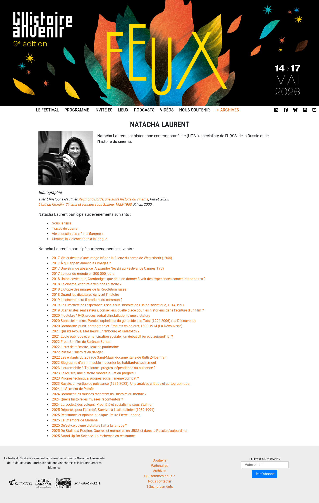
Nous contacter (159, 481)
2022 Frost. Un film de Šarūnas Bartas (81, 342)
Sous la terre (61, 223)
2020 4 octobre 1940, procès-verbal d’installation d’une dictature (101, 315)
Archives (159, 471)
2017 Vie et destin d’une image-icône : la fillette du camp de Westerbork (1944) (112, 258)
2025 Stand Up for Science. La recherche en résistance (93, 436)
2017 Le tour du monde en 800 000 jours (83, 274)
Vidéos (167, 110)
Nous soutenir (194, 110)
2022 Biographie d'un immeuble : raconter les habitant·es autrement (104, 363)
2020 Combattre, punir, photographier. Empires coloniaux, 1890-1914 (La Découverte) (117, 326)
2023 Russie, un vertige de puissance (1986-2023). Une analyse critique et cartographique (120, 384)
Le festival (47, 110)
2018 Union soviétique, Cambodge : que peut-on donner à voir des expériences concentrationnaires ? (129, 279)
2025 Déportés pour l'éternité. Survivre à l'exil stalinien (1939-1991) (103, 410)
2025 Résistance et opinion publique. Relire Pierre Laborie (96, 415)
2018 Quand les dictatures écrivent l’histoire (85, 295)
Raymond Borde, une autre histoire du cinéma (113, 199)
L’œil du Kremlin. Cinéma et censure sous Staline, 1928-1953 (85, 204)
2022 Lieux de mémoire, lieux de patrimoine (85, 347)
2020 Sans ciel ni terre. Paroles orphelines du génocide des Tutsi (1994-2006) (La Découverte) (124, 321)
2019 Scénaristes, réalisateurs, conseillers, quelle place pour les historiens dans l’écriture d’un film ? (128, 310)
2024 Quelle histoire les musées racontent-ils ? (87, 399)
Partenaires (159, 466)
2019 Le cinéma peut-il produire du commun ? (87, 300)
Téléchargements (159, 486)
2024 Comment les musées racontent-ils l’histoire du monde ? (99, 394)
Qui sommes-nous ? (159, 476)
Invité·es (103, 110)
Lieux (123, 110)
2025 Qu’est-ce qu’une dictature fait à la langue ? (89, 425)
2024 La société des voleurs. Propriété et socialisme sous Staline (101, 404)
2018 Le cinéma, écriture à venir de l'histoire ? (87, 284)
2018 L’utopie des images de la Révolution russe (89, 289)
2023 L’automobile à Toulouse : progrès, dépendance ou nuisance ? (103, 368)
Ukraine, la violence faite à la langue (79, 239)
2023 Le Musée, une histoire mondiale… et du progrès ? (94, 373)
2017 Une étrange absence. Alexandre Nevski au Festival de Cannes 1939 (108, 268)
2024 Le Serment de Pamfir (73, 389)
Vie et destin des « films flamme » (77, 234)
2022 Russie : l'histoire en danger (77, 352)
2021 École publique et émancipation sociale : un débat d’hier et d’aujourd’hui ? (112, 336)
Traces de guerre (64, 228)
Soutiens (159, 460)
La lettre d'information (264, 459)
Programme (76, 110)
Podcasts (144, 110)
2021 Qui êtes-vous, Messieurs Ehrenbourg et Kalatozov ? (95, 331)
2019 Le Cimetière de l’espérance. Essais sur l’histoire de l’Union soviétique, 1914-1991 (118, 305)
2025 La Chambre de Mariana (75, 420)
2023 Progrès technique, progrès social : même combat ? (95, 378)
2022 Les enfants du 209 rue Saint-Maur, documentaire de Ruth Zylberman (109, 357)
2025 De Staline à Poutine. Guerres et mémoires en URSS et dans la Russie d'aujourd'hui (119, 431)
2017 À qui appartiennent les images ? (81, 263)
